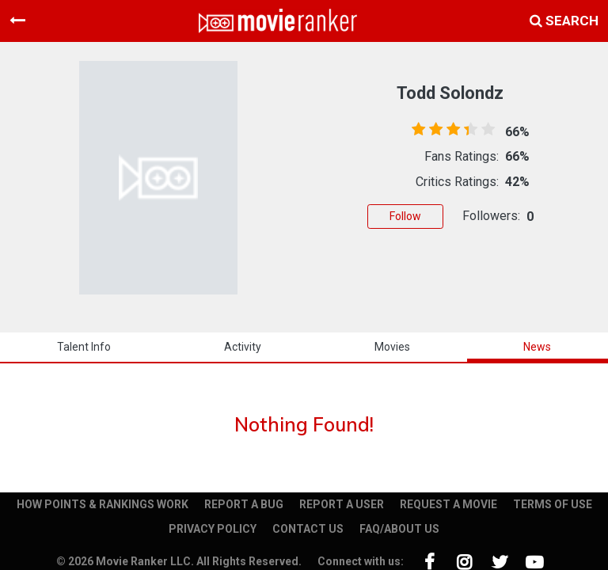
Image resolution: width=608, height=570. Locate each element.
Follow (405, 216)
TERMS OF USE (552, 504)
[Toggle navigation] (17, 21)
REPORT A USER (341, 504)
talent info (84, 346)
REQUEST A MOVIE (448, 504)
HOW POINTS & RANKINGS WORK (102, 504)
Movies (392, 346)
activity (242, 346)
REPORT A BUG (243, 504)
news (537, 346)
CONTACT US (308, 528)
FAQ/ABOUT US (399, 528)
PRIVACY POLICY (212, 528)
